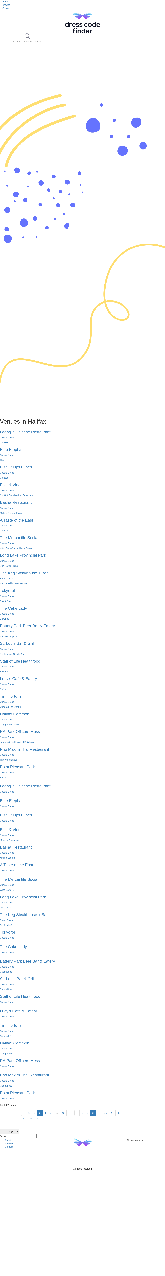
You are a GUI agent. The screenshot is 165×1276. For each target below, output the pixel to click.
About (5, 1)
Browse (6, 5)
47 (24, 1118)
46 (63, 1113)
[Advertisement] (82, 69)
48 (31, 1118)
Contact (6, 8)
